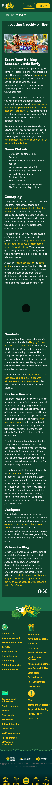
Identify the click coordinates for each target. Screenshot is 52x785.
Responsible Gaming (38, 709)
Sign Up (43, 6)
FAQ (30, 700)
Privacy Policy (35, 714)
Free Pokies (34, 686)
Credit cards (8, 715)
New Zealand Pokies (38, 668)
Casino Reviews (9, 656)
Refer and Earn (9, 651)
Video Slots (33, 672)
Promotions (33, 634)
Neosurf (6, 710)
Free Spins (33, 648)
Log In (29, 6)
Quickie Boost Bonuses (34, 658)
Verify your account (11, 733)
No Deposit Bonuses (38, 652)
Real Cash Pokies (36, 682)
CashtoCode (8, 728)
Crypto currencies (10, 706)
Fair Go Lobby (9, 633)
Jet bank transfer (10, 724)
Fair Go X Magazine (11, 665)
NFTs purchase (9, 737)
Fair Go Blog (8, 660)
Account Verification (12, 642)
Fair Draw (32, 643)
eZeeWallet (7, 719)
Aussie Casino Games (39, 664)
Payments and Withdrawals (9, 700)
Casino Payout (35, 677)
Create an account (11, 638)
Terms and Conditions (39, 704)
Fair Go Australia (10, 669)
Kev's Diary (7, 647)
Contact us (33, 718)
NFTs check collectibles (7, 743)
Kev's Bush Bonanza (38, 639)
